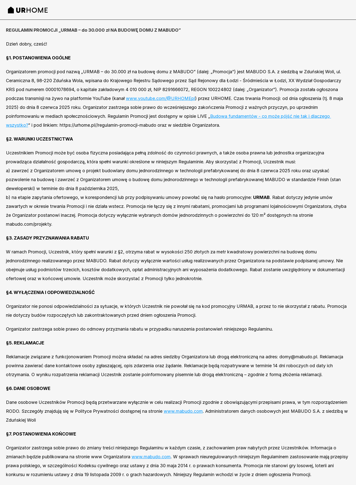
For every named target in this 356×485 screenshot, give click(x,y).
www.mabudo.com (183, 411)
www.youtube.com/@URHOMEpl (160, 98)
